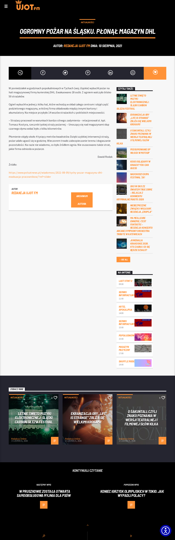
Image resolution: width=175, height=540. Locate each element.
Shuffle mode (127, 361)
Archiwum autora (82, 199)
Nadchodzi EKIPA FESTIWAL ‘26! (139, 175)
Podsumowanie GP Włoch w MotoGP (140, 151)
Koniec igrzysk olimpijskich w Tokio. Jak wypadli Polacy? (132, 493)
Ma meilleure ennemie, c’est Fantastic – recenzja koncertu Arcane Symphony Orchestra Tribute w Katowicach (135, 226)
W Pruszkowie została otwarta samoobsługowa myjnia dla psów (44, 493)
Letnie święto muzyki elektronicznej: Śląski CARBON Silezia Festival (133, 102)
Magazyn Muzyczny (124, 348)
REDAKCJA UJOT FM (77, 45)
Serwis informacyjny (127, 293)
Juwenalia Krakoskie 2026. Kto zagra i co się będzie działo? (140, 245)
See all (123, 259)
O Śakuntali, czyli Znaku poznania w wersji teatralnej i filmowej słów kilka (134, 137)
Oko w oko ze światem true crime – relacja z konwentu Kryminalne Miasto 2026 (134, 192)
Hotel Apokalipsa (125, 308)
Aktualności (87, 22)
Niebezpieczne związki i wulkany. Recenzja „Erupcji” (141, 208)
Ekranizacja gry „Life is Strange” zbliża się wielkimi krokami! (140, 119)
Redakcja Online (18, 438)
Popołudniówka (128, 335)
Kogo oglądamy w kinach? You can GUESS (140, 164)
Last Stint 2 (125, 280)
